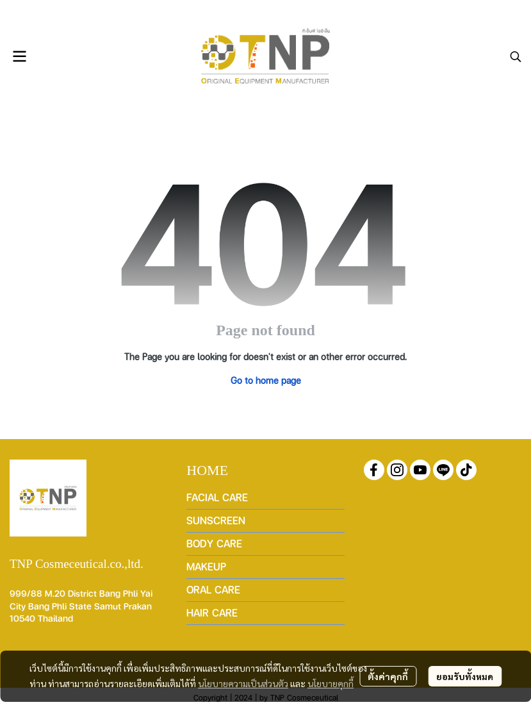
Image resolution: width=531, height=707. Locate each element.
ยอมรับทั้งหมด (464, 676)
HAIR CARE (212, 612)
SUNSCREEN (215, 520)
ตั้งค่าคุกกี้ (388, 676)
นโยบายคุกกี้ (330, 683)
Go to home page (266, 380)
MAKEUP (206, 566)
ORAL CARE (213, 589)
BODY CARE (214, 543)
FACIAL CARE (217, 497)
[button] (516, 56)
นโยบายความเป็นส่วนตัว (243, 683)
